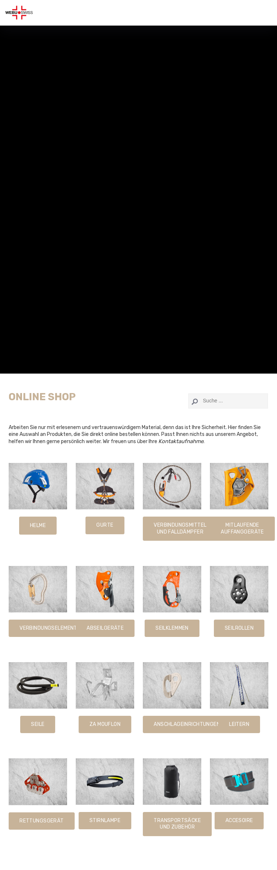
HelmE (38, 525)
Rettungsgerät (41, 821)
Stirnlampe (104, 820)
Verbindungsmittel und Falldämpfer (180, 528)
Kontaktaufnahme (180, 441)
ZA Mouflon (104, 724)
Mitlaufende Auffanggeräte (242, 528)
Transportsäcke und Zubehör (177, 823)
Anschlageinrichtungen (187, 724)
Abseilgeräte (105, 628)
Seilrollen (239, 628)
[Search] (228, 401)
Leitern (239, 724)
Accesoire (239, 820)
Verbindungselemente (49, 628)
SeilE (37, 724)
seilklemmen (172, 628)
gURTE (104, 525)
